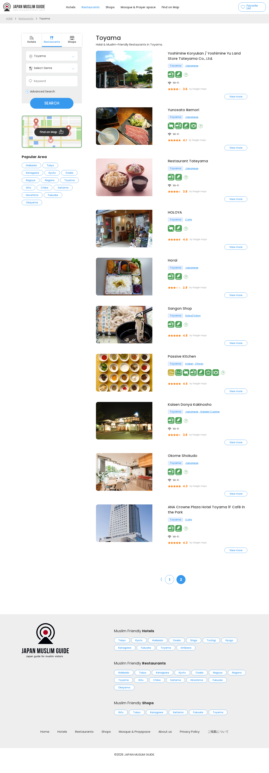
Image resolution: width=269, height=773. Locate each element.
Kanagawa (32, 172)
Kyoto (52, 172)
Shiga (193, 652)
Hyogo (229, 652)
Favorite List (250, 7)
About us (165, 744)
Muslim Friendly (134, 643)
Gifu (28, 187)
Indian (189, 372)
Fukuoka (53, 195)
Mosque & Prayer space (138, 7)
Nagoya (30, 180)
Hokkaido (31, 165)
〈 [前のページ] (160, 591)
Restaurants (91, 7)
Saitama (63, 187)
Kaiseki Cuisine (210, 423)
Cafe (188, 221)
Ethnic (199, 372)
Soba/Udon (193, 322)
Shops (110, 7)
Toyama (69, 180)
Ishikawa (186, 660)
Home (44, 744)
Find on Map (170, 7)
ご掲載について (218, 744)
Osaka (69, 172)
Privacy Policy (190, 744)
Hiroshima (32, 195)
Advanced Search (42, 91)
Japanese (191, 66)
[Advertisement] (52, 277)
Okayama (32, 202)
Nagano (50, 180)
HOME (9, 18)
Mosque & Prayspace (134, 744)
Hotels (70, 7)
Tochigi (211, 652)
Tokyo (50, 165)
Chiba (44, 187)
